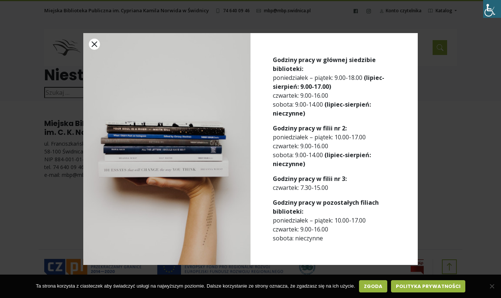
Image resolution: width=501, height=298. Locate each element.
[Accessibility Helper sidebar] (492, 9)
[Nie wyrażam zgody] (491, 286)
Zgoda (373, 286)
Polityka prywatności (428, 286)
